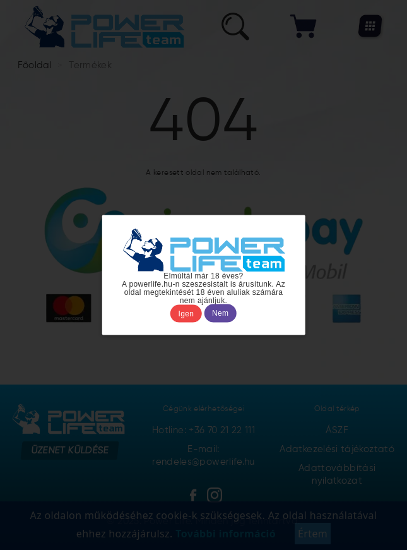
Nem (220, 313)
